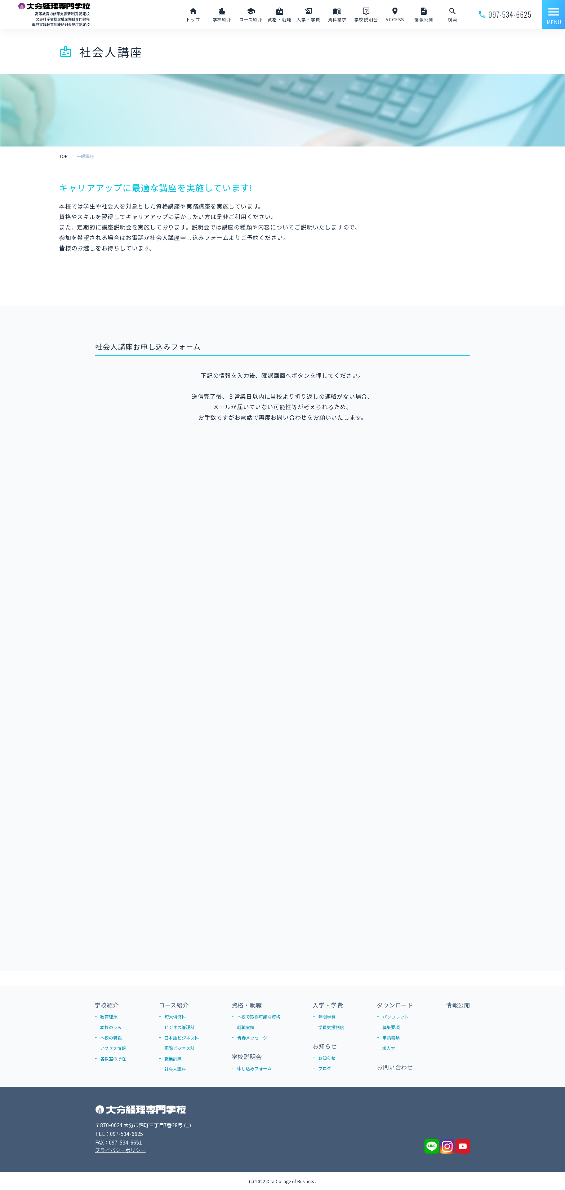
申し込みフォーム (254, 1068)
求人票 (388, 1048)
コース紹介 (174, 1005)
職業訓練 (173, 1058)
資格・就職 (247, 1005)
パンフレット (395, 1017)
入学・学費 (328, 1005)
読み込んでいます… (282, 686)
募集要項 (391, 1027)
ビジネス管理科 (179, 1027)
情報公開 (458, 1005)
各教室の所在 (113, 1058)
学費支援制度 (331, 1027)
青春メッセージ (252, 1037)
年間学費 (326, 1017)
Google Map (200, 1125)
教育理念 (108, 1017)
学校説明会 (247, 1056)
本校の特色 (111, 1037)
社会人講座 (175, 1069)
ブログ (324, 1068)
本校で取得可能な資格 (258, 1017)
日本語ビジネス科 (181, 1037)
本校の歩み (111, 1027)
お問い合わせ (395, 1067)
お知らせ (325, 1046)
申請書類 (391, 1037)
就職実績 (245, 1027)
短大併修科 (175, 1017)
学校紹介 (107, 1005)
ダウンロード (395, 1005)
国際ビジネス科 (179, 1048)
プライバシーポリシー (120, 1150)
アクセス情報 (113, 1048)
